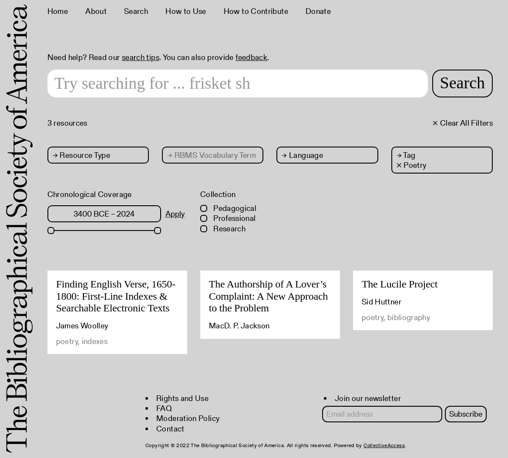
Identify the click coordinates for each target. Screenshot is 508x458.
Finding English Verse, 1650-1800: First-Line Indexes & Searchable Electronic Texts (115, 296)
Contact (170, 428)
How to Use (185, 11)
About (96, 11)
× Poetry (412, 165)
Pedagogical (228, 208)
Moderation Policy (187, 418)
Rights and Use (182, 398)
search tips (140, 57)
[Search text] (237, 83)
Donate (318, 11)
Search (136, 11)
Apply (175, 213)
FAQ (164, 408)
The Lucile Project (399, 284)
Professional (228, 218)
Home (57, 11)
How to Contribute (256, 11)
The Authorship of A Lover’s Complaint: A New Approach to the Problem (268, 296)
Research (223, 228)
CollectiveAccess (384, 445)
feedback (251, 57)
